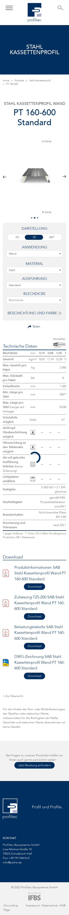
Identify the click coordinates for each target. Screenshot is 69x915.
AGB (62, 905)
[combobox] (34, 253)
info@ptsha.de (12, 862)
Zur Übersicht (13, 696)
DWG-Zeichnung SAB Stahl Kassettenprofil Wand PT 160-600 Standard (39, 662)
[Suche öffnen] (60, 9)
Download (34, 587)
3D (34, 237)
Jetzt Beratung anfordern (34, 765)
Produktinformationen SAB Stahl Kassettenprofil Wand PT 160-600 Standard (40, 573)
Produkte (19, 80)
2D (17, 237)
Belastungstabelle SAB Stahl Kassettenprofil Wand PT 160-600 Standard (39, 632)
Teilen (36, 327)
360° (51, 237)
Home (6, 80)
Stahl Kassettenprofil (40, 80)
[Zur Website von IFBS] (34, 896)
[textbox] (34, 253)
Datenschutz (50, 905)
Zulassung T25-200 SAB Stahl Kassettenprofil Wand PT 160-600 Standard (39, 603)
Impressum (33, 905)
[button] (9, 8)
